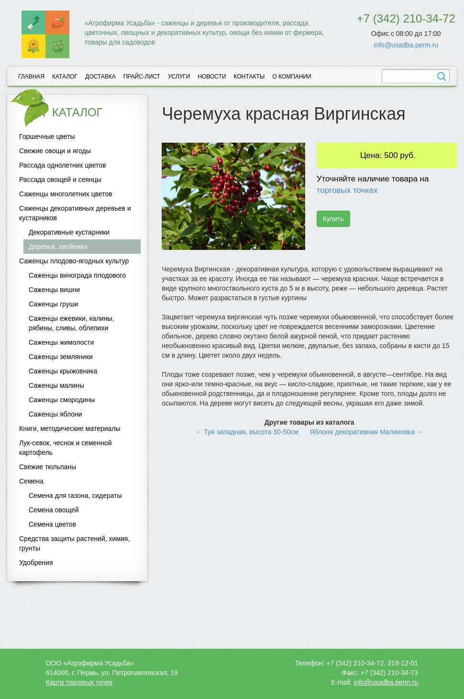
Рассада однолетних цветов (62, 165)
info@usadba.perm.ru (406, 45)
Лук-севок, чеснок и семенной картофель (65, 447)
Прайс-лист (141, 76)
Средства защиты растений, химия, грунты (74, 543)
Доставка (100, 76)
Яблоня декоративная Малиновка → (366, 432)
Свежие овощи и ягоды (55, 151)
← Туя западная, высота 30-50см (246, 432)
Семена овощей (54, 510)
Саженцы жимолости (61, 342)
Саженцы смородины (62, 400)
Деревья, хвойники (58, 246)
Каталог (64, 76)
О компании (291, 76)
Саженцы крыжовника (63, 371)
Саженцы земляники (61, 357)
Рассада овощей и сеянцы (60, 179)
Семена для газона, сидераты (75, 495)
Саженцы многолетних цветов (65, 194)
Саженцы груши (53, 304)
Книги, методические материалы (70, 428)
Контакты (249, 76)
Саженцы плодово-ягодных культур (74, 261)
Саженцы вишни (54, 289)
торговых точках (347, 190)
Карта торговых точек (79, 682)
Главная (31, 76)
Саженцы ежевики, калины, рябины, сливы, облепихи (71, 323)
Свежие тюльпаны (47, 467)
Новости (212, 76)
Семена (31, 481)
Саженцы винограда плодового (77, 275)
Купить (333, 219)
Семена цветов (52, 524)
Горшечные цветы (47, 136)
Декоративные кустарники (69, 232)
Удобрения (36, 562)
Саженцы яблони (55, 414)
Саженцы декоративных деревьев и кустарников (75, 213)
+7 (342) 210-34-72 (406, 18)
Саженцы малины (56, 385)
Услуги (179, 76)
